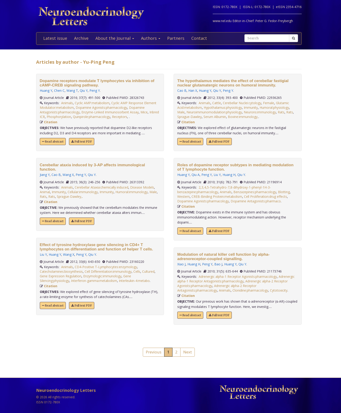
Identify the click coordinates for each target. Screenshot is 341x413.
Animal (45, 192)
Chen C (59, 90)
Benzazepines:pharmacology (254, 192)
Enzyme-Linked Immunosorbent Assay (110, 112)
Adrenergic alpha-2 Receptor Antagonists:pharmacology (216, 288)
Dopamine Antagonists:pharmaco (256, 201)
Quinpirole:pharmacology (91, 117)
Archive (81, 38)
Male (153, 192)
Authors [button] (150, 38)
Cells (136, 271)
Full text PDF (81, 141)
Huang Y (46, 90)
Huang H (229, 174)
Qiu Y (84, 90)
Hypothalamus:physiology (223, 107)
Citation (50, 122)
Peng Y (94, 90)
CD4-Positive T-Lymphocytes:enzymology (106, 267)
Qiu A (196, 174)
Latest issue (55, 38)
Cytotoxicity (278, 290)
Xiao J (181, 264)
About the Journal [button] (114, 38)
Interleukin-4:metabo (134, 280)
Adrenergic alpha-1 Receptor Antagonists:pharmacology (236, 278)
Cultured (148, 271)
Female (268, 103)
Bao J (218, 264)
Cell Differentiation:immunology (108, 271)
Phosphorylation (59, 117)
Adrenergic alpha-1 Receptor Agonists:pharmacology (238, 276)
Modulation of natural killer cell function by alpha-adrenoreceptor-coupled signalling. (223, 256)
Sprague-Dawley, (69, 196)
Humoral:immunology (131, 192)
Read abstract (52, 141)
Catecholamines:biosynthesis (61, 271)
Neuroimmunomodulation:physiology (214, 112)
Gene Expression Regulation (60, 276)
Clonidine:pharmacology (250, 290)
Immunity (59, 192)
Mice (144, 112)
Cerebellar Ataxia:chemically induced (101, 187)
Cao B (56, 174)
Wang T (72, 90)
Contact (199, 38)
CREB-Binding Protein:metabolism (217, 196)
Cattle (216, 103)
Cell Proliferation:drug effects (265, 196)
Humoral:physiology (274, 107)
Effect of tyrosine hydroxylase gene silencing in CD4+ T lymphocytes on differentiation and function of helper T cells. (96, 247)
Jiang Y (45, 174)
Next (187, 352)
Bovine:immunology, (243, 117)
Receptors (119, 117)
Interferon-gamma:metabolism (94, 280)
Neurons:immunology (260, 112)
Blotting (284, 192)
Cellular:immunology (83, 192)
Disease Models (142, 187)
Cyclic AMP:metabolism (92, 103)
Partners (175, 38)
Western (183, 196)
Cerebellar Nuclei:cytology (242, 103)
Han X (192, 90)
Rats (43, 196)
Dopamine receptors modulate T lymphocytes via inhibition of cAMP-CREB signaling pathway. (97, 83)
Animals (67, 103)
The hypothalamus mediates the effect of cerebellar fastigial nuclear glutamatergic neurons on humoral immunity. (233, 83)
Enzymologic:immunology (102, 276)
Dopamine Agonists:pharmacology (101, 107)
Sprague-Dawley (189, 117)
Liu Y (43, 254)
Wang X (68, 174)
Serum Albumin (214, 117)
